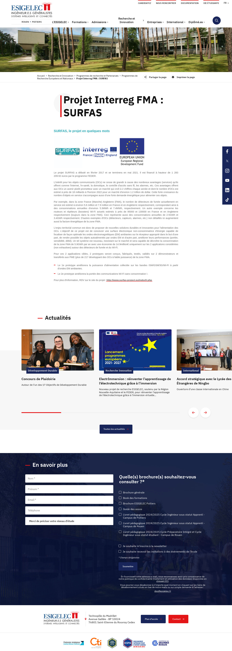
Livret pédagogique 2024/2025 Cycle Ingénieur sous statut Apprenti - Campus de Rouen (164, 525)
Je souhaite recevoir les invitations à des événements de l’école (160, 551)
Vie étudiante (211, 3)
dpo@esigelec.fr (162, 591)
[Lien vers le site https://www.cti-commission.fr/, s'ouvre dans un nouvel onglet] (95, 643)
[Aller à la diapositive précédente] (193, 412)
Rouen (25, 22)
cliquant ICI (162, 581)
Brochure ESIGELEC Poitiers (139, 503)
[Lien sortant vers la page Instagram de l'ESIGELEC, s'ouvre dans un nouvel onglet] (227, 171)
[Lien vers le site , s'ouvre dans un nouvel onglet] (112, 643)
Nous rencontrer (166, 3)
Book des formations (135, 498)
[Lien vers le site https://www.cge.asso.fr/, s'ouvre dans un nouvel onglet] (160, 643)
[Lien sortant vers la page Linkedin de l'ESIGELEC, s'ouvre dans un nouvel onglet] (227, 190)
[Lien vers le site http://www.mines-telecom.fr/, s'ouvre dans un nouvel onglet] (73, 643)
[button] (60, 22)
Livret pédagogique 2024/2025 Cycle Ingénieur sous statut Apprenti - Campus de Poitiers (164, 516)
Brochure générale (134, 492)
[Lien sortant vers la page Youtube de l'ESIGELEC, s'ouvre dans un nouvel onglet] (227, 180)
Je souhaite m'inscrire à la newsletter (145, 546)
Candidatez (144, 3)
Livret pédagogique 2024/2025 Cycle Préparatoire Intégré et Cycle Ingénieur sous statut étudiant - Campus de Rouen (162, 533)
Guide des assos (132, 509)
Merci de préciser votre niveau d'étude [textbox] (51, 521)
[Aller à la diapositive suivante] (205, 412)
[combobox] (69, 521)
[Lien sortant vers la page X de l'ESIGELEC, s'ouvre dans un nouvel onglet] (227, 161)
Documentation (190, 3)
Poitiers (37, 22)
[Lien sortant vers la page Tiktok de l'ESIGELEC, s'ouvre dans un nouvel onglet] (227, 200)
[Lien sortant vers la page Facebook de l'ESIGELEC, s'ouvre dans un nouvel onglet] (227, 151)
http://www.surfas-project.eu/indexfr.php (129, 280)
